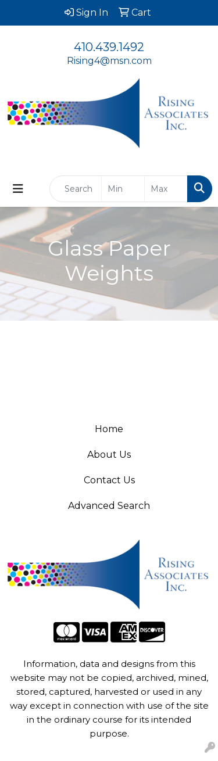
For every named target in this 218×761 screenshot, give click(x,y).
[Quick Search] (75, 188)
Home (109, 429)
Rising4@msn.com (109, 60)
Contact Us (109, 480)
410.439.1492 (109, 47)
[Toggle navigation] (18, 189)
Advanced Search (109, 505)
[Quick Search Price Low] (123, 188)
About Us (109, 454)
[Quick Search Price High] (166, 188)
